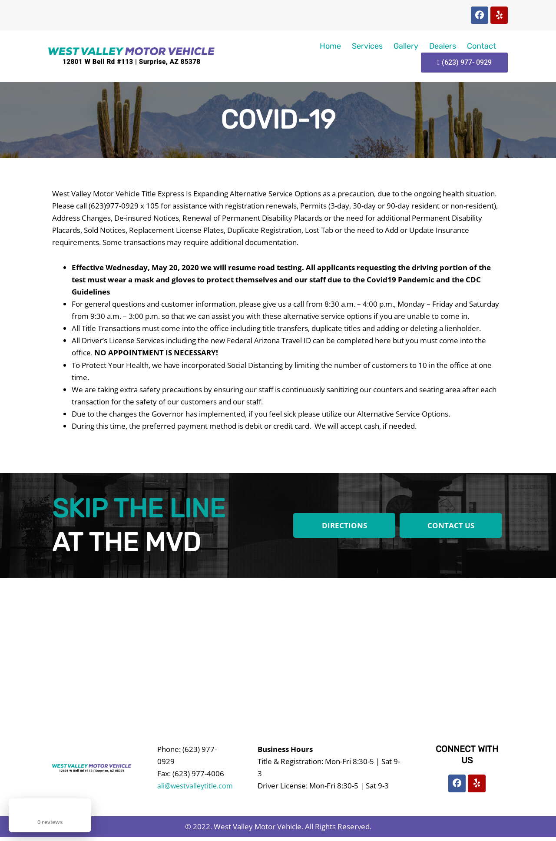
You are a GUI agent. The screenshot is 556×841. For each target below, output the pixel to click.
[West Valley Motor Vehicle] (278, 648)
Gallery (406, 46)
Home (330, 46)
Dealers (442, 46)
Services (367, 46)
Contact (481, 46)
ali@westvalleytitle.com (196, 786)
